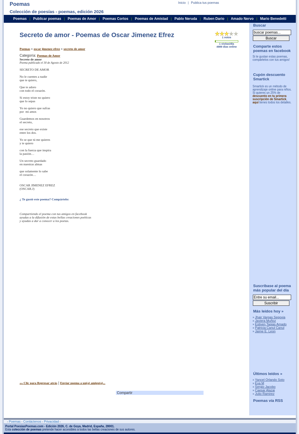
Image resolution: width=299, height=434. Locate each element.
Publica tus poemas (205, 2)
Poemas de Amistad (151, 19)
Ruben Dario (214, 19)
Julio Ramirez (264, 393)
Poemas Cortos (115, 19)
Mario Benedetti (273, 19)
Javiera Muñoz (265, 320)
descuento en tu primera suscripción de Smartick (269, 97)
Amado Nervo (242, 19)
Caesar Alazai (265, 390)
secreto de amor (74, 49)
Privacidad (51, 421)
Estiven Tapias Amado (270, 324)
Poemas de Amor (48, 55)
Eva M (259, 383)
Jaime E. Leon (265, 331)
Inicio (182, 2)
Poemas (25, 49)
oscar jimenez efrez (47, 49)
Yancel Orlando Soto (269, 379)
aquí (256, 102)
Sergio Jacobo (265, 386)
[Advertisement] (196, 94)
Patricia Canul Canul (269, 327)
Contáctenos (32, 421)
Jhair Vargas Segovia (270, 317)
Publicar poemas (47, 19)
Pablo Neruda (185, 19)
